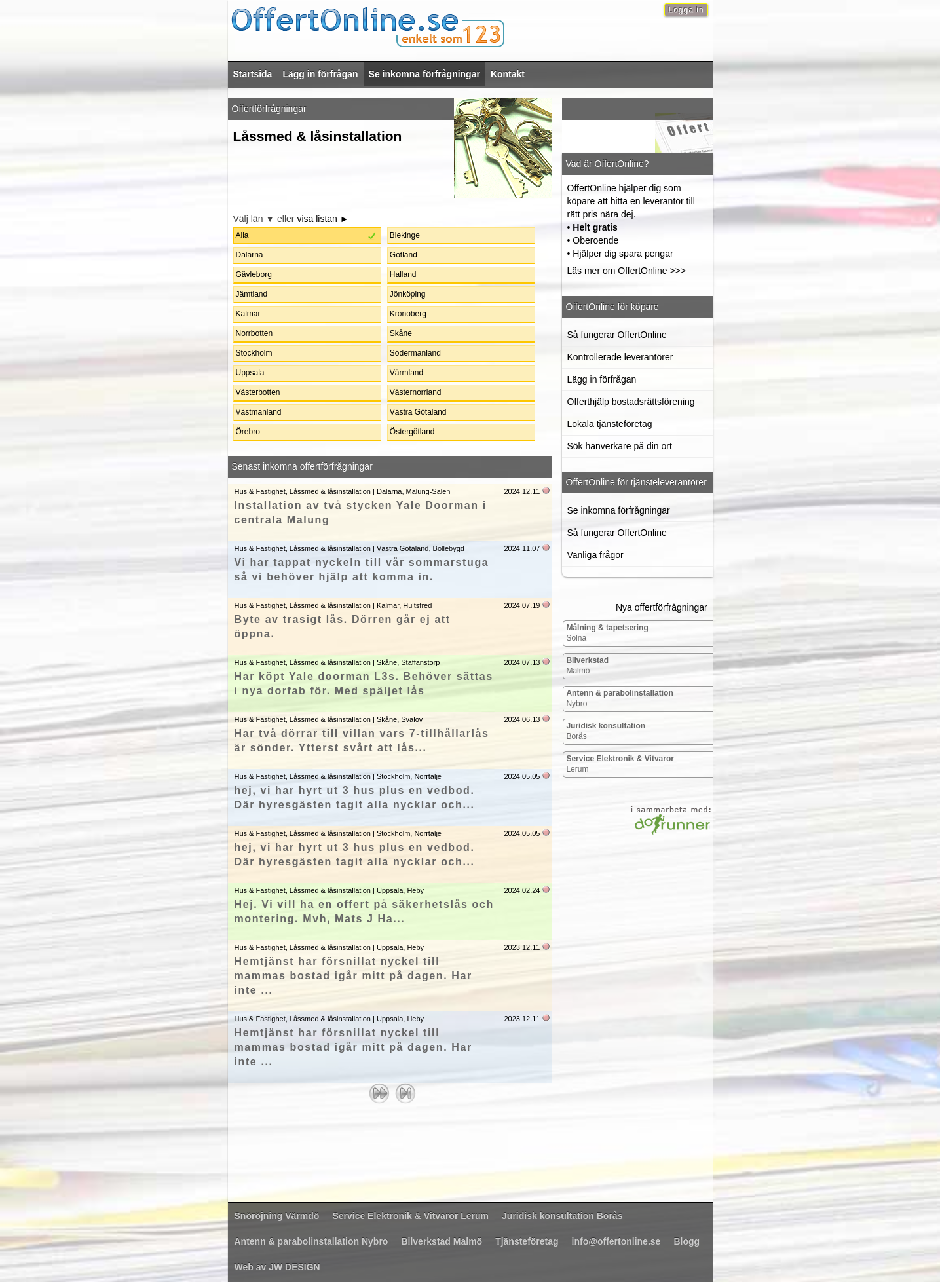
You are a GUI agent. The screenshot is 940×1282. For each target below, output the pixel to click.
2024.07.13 (522, 662)
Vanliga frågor (595, 555)
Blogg (686, 1241)
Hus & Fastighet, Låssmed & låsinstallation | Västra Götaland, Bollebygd (349, 548)
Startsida (253, 74)
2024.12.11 (522, 491)
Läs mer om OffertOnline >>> (626, 270)
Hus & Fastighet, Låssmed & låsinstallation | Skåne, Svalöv (329, 719)
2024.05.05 (522, 776)
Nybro (619, 698)
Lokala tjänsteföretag (609, 424)
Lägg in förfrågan (320, 74)
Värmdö (277, 1216)
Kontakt (508, 74)
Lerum (620, 764)
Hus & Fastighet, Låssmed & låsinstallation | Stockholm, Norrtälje (338, 776)
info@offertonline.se (616, 1241)
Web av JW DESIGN (277, 1267)
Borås (605, 731)
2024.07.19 (522, 605)
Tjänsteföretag (526, 1241)
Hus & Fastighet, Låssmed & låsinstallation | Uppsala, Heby (329, 890)
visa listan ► (322, 219)
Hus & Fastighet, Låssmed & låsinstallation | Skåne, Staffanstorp (337, 662)
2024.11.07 (522, 548)
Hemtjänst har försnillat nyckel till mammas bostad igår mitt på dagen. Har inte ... (353, 976)
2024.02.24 (522, 890)
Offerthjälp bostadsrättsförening (631, 401)
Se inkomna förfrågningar (424, 74)
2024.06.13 (522, 719)
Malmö (587, 665)
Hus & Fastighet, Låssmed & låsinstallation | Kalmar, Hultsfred (333, 605)
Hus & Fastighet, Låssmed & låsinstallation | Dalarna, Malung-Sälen (343, 491)
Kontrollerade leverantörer (620, 357)
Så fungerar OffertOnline (617, 335)
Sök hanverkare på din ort (619, 446)
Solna (607, 633)
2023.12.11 (522, 947)
